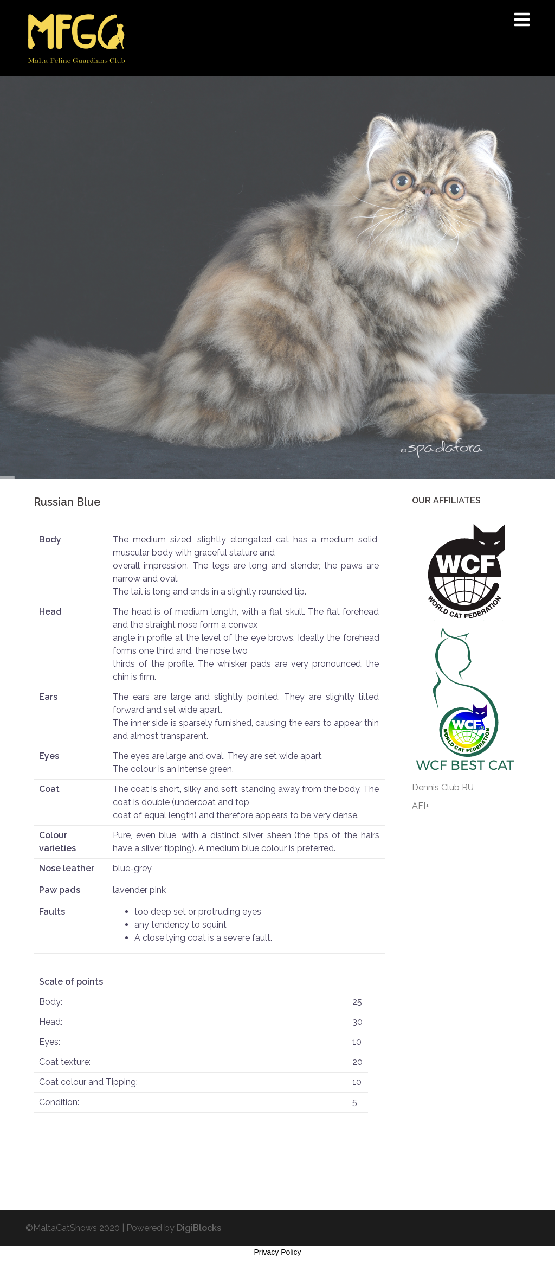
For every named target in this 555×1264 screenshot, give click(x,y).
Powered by (173, 1228)
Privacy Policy (277, 1252)
